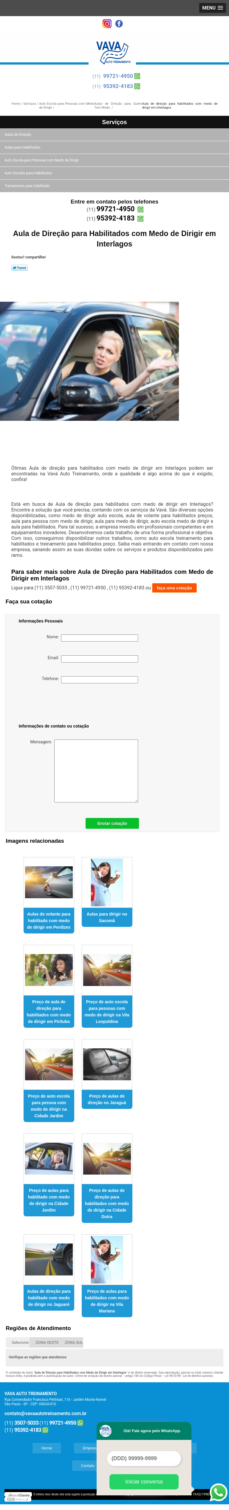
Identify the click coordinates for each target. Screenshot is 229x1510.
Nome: (92, 638)
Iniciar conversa (144, 1482)
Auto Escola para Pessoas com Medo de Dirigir (42, 160)
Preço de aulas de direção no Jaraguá (107, 1099)
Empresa (90, 1448)
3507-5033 (26, 1423)
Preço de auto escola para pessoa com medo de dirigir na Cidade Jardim (49, 1106)
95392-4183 (118, 86)
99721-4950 (118, 76)
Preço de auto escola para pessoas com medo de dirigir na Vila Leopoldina (107, 1011)
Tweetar (19, 268)
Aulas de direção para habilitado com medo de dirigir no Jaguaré (49, 1298)
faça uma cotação (174, 587)
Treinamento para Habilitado (27, 186)
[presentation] (56, 704)
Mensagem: (84, 770)
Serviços (114, 122)
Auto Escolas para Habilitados (28, 173)
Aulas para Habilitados (22, 147)
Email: (93, 658)
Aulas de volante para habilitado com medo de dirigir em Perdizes (49, 921)
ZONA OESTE (46, 1342)
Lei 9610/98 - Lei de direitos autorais (189, 1376)
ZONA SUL (74, 1342)
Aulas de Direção (18, 134)
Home (46, 1448)
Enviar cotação (112, 823)
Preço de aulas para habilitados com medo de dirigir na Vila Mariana (107, 1301)
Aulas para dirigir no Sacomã (106, 917)
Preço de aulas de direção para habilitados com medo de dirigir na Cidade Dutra (107, 1203)
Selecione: (20, 1342)
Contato (88, 1465)
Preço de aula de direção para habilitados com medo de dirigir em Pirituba (49, 1011)
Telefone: (90, 679)
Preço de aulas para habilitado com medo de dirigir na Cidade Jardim (49, 1200)
